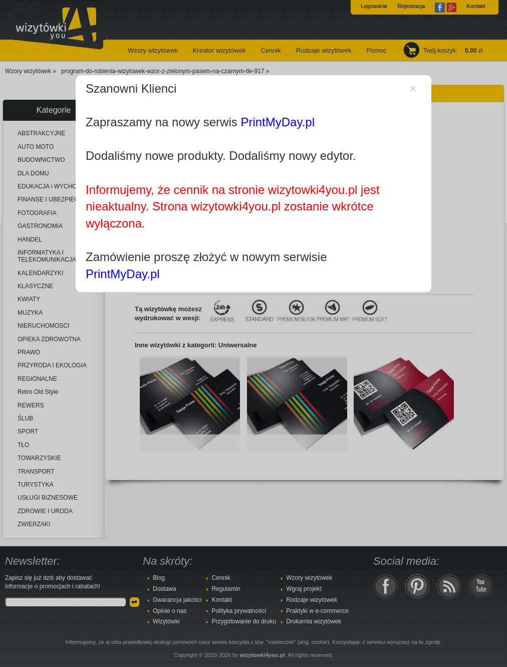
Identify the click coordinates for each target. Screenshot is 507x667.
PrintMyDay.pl (277, 122)
